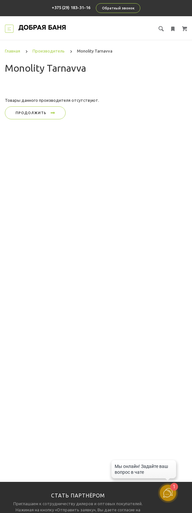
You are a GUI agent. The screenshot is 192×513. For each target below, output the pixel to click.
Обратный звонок (118, 8)
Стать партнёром (78, 495)
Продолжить (35, 113)
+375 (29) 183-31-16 (71, 7)
